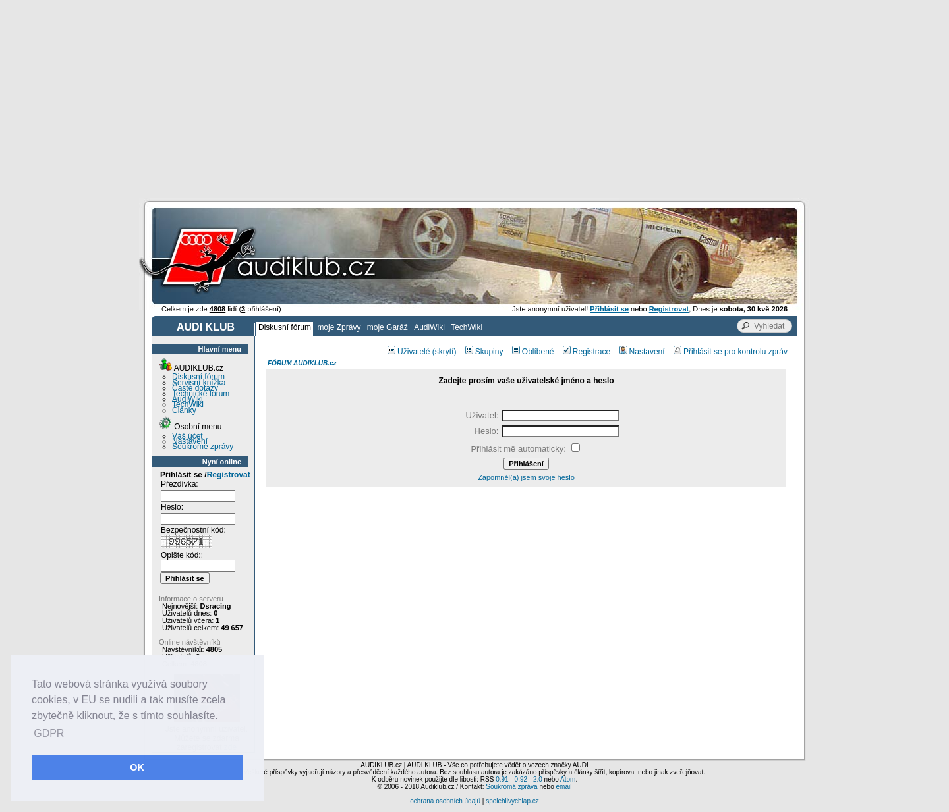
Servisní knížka (198, 382)
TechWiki (466, 327)
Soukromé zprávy (202, 446)
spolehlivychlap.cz (512, 801)
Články (184, 410)
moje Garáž (387, 327)
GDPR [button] (49, 733)
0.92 (521, 779)
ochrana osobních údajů (445, 801)
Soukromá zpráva (511, 786)
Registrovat (228, 474)
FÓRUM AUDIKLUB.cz (302, 363)
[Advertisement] (474, 99)
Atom (567, 779)
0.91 (502, 779)
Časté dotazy (195, 387)
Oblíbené (533, 351)
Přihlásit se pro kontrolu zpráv (731, 351)
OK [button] (137, 767)
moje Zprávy (338, 327)
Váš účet (187, 436)
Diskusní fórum (284, 327)
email (563, 786)
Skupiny (484, 351)
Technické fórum (200, 393)
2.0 (537, 779)
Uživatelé (409, 351)
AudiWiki (429, 327)
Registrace (586, 351)
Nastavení (190, 441)
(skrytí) (444, 351)
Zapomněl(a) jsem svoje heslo (526, 477)
